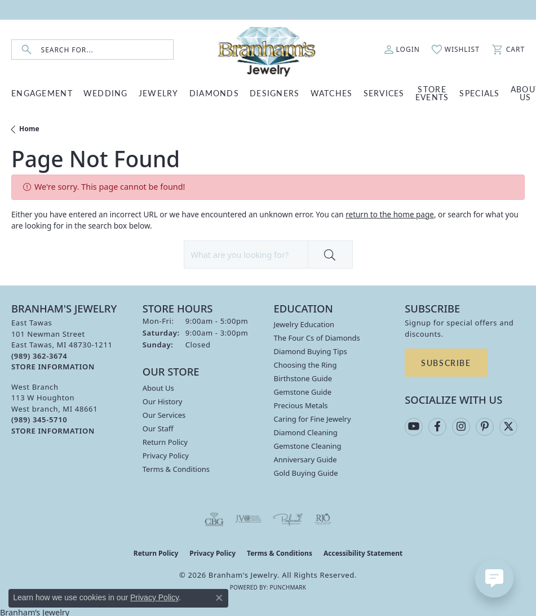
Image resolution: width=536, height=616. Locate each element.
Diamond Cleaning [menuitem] (306, 432)
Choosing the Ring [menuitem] (305, 365)
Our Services (164, 415)
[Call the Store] (39, 356)
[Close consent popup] (219, 598)
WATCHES (332, 93)
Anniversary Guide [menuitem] (305, 459)
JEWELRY (159, 93)
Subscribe (446, 362)
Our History (163, 401)
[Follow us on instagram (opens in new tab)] (461, 427)
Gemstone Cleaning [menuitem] (308, 446)
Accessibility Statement (363, 553)
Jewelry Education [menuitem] (304, 324)
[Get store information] (53, 367)
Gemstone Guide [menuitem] (303, 392)
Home (29, 128)
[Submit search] (26, 50)
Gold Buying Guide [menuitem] (306, 473)
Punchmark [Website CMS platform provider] (287, 587)
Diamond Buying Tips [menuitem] (310, 351)
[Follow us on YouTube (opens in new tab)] (414, 427)
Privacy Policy (166, 455)
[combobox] (107, 50)
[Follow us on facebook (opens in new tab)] (437, 427)
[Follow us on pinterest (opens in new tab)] (485, 427)
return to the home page (389, 214)
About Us (158, 388)
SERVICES (384, 93)
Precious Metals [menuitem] (301, 405)
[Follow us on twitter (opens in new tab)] (508, 427)
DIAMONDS (214, 93)
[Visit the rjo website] (322, 519)
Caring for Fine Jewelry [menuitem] (312, 419)
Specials (479, 93)
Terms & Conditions (176, 469)
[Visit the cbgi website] (214, 519)
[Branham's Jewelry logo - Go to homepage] (267, 49)
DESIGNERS (275, 93)
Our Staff (158, 428)
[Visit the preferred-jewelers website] (288, 519)
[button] (402, 49)
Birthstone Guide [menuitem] (303, 378)
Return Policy (165, 442)
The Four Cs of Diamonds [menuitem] (317, 338)
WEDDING (105, 93)
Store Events (432, 92)
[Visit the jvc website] (248, 519)
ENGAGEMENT (42, 93)
